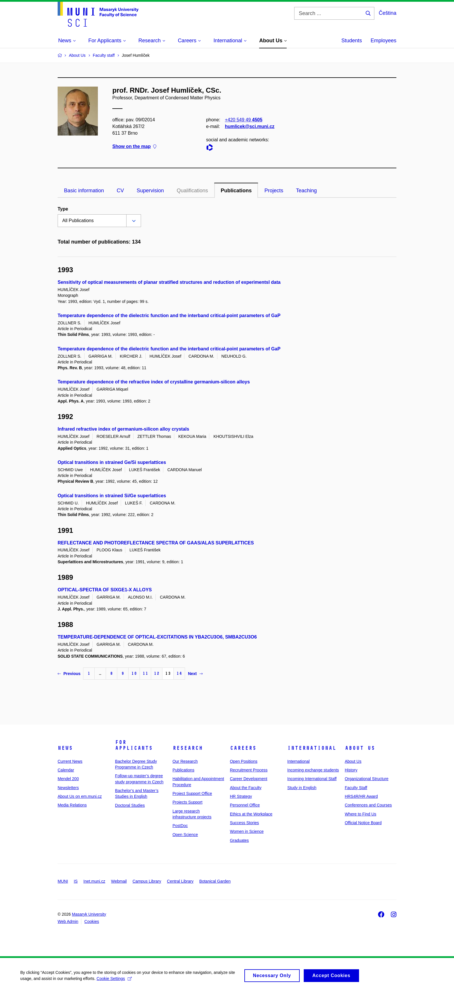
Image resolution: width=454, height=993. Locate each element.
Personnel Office (245, 805)
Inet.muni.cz (94, 881)
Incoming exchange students (313, 770)
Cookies (91, 921)
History (351, 770)
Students (351, 40)
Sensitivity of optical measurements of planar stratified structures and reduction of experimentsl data (169, 282)
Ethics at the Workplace (251, 814)
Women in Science (246, 831)
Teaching (306, 190)
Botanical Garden (214, 881)
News (65, 748)
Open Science (185, 834)
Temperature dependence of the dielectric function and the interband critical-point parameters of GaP (169, 315)
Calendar (66, 770)
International (311, 748)
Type (63, 208)
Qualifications (192, 190)
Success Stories (244, 822)
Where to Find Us (360, 814)
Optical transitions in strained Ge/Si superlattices (112, 462)
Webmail (119, 881)
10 (134, 673)
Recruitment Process (249, 770)
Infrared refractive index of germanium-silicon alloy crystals (123, 429)
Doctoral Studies (130, 805)
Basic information (84, 190)
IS (76, 881)
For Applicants (134, 745)
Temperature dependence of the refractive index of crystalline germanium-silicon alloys (154, 381)
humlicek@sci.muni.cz (249, 126)
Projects (273, 190)
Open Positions (243, 761)
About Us (360, 748)
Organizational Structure (367, 778)
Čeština (387, 13)
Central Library (180, 881)
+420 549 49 (243, 119)
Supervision (150, 190)
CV (120, 190)
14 (179, 673)
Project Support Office (192, 793)
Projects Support (188, 802)
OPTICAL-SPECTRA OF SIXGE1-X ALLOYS (105, 589)
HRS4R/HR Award (361, 796)
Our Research (185, 761)
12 (157, 673)
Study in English (301, 787)
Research (188, 748)
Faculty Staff (356, 787)
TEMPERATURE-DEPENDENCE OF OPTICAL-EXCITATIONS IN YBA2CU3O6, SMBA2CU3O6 (157, 636)
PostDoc (180, 825)
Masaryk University (89, 914)
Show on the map (134, 146)
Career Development (248, 778)
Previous (69, 673)
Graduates (239, 840)
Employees (383, 40)
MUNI (63, 881)
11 (145, 673)
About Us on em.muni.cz (80, 796)
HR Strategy (241, 796)
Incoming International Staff (311, 778)
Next (195, 673)
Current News (70, 761)
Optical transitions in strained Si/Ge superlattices (112, 495)
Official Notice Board (363, 822)
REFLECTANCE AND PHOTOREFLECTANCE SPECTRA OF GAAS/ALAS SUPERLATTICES (156, 542)
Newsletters (68, 787)
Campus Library (147, 881)
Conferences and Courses (368, 805)
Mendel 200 (68, 778)
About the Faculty (245, 787)
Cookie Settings (114, 981)
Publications (236, 190)
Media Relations (72, 805)
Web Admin (68, 921)
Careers (243, 748)
